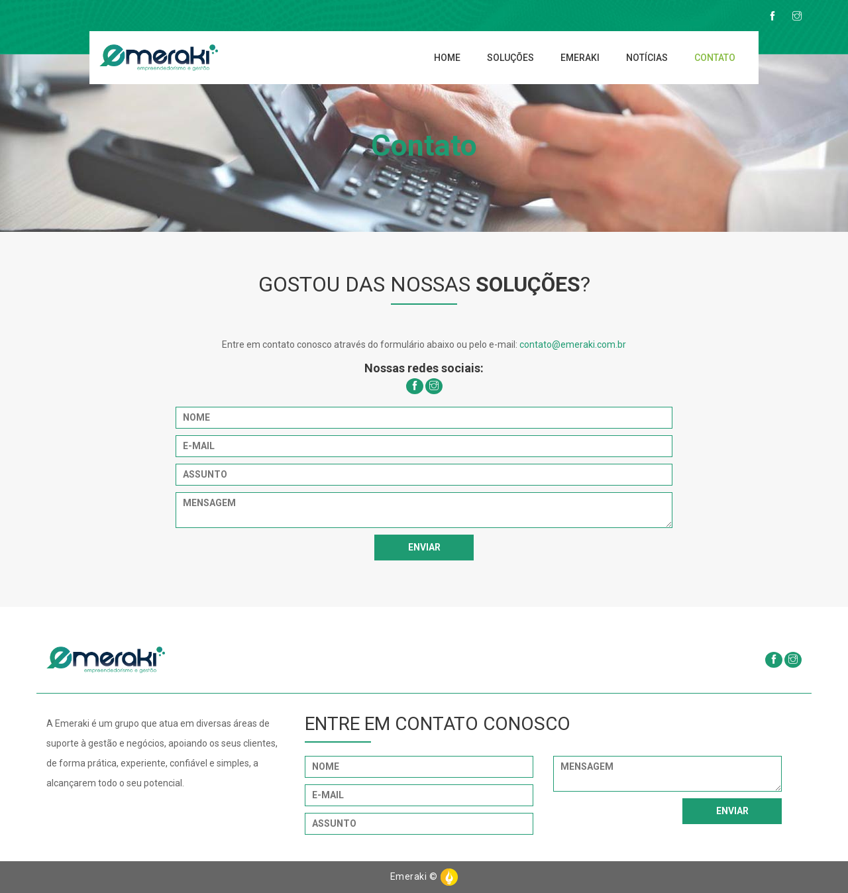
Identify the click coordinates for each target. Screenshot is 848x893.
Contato (714, 57)
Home (447, 57)
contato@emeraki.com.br (572, 344)
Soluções (510, 57)
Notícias (647, 57)
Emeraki (580, 57)
